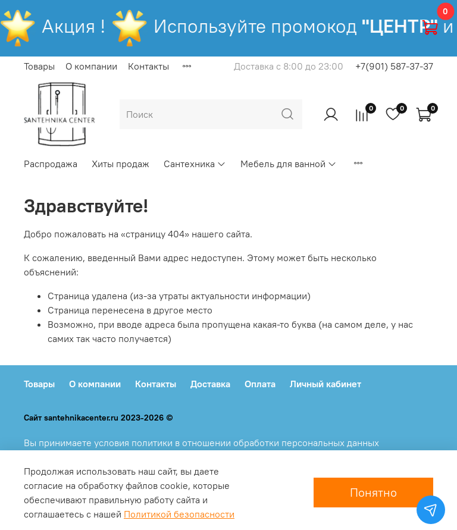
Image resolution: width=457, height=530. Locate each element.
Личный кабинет (325, 384)
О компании (91, 66)
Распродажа (50, 164)
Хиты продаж (120, 164)
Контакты (148, 66)
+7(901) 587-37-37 (394, 66)
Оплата (260, 384)
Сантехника (195, 164)
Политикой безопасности (179, 514)
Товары (39, 66)
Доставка (210, 384)
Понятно (373, 492)
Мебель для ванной (288, 164)
